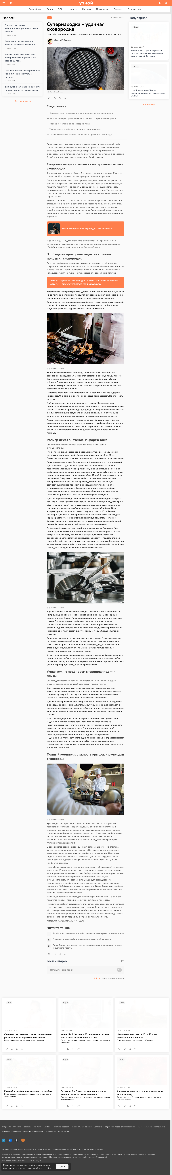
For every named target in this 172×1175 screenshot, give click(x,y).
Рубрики (17, 1127)
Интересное (50, 1131)
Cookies (47, 1127)
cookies (24, 1165)
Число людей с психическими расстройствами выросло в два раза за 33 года (20, 57)
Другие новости (22, 101)
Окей (62, 1166)
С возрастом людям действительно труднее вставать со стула (21, 28)
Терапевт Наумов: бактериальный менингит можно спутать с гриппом (22, 74)
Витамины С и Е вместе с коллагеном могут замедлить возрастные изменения (83, 1093)
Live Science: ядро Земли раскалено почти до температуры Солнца (148, 93)
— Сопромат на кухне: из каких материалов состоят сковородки (80, 113)
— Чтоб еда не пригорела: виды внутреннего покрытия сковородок (81, 118)
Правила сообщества (11, 1131)
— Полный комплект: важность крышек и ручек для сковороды (79, 134)
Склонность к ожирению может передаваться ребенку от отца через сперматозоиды (28, 1036)
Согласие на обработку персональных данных (114, 1127)
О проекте (6, 1127)
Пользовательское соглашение (151, 1127)
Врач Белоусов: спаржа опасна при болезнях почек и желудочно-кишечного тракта (87, 946)
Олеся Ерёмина (62, 40)
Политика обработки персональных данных (72, 1127)
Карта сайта (63, 1131)
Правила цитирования (33, 1131)
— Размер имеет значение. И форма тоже (68, 123)
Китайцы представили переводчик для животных (87, 228)
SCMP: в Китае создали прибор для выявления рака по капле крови (88, 933)
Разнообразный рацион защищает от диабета (28, 1091)
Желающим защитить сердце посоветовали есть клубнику (140, 1093)
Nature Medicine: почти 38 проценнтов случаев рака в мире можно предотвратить (85, 1036)
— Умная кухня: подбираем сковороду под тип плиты (74, 129)
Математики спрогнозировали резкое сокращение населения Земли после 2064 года (147, 53)
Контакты (38, 1127)
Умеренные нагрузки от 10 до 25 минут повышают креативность (137, 1036)
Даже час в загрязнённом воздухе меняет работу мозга (82, 939)
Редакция (27, 1127)
